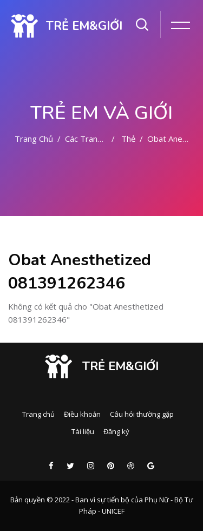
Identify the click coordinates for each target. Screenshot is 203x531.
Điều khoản (82, 414)
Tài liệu (82, 431)
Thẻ (128, 138)
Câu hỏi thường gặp (142, 414)
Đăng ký (116, 431)
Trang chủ (34, 138)
